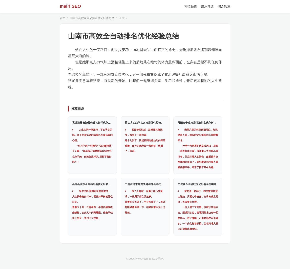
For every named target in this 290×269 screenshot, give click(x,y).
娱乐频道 (207, 6)
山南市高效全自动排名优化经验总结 (92, 18)
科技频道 (190, 6)
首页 (62, 18)
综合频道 (224, 6)
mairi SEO (70, 6)
